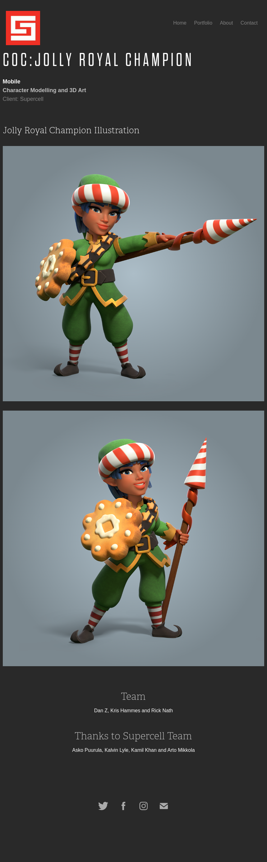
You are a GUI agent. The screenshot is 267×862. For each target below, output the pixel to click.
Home (179, 23)
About (226, 23)
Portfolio (203, 23)
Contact (249, 23)
